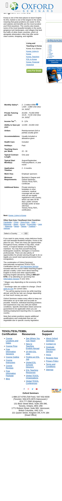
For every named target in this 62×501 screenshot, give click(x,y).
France (50, 50)
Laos (40, 224)
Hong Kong (24, 222)
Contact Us (51, 344)
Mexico (50, 57)
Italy (50, 51)
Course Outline (12, 357)
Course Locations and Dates (12, 340)
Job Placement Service (29, 266)
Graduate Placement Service (50, 349)
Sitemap (49, 370)
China (50, 47)
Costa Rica (51, 56)
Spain (50, 49)
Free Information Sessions (11, 351)
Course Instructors (10, 361)
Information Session (11, 279)
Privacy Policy (52, 361)
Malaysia (8, 226)
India (33, 222)
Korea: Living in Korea (17, 215)
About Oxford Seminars (52, 339)
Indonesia (7, 224)
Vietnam (6, 228)
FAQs (48, 355)
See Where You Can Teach (55, 40)
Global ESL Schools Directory (31, 364)
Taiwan (50, 54)
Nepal (16, 226)
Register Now (52, 358)
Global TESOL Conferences (32, 382)
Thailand (51, 53)
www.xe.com (8, 289)
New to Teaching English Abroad (32, 346)
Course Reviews (9, 367)
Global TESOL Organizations (32, 377)
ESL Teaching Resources (32, 371)
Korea (50, 46)
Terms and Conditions (50, 365)
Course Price (11, 346)
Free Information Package (11, 373)
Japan (50, 45)
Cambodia (7, 222)
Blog (8, 379)
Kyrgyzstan (31, 224)
